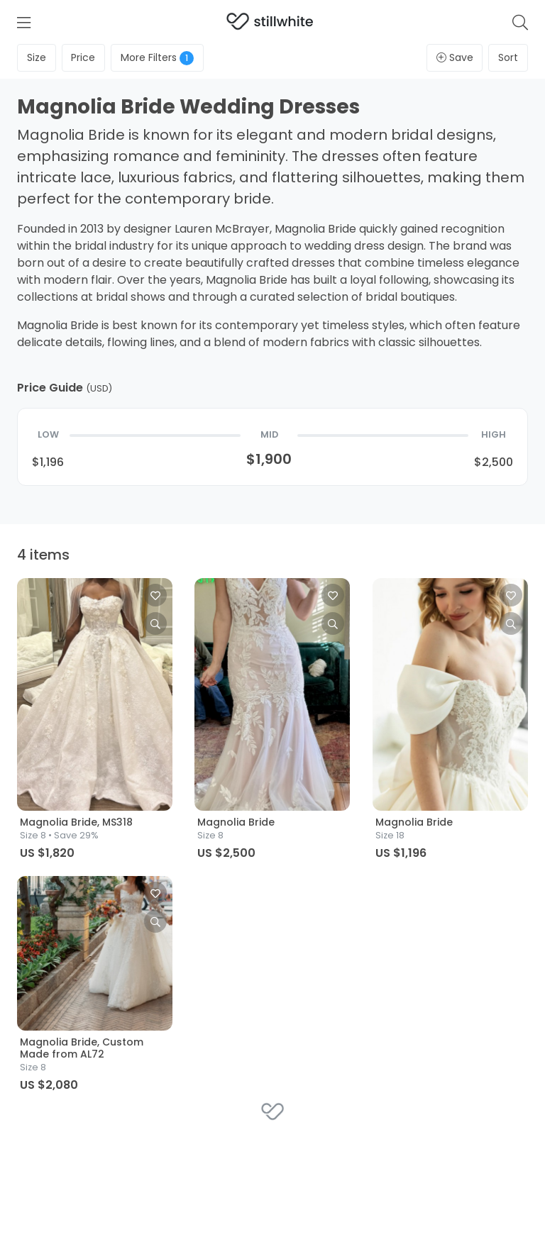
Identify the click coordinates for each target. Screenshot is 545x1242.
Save (454, 57)
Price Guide (64, 387)
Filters (157, 57)
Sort (508, 57)
